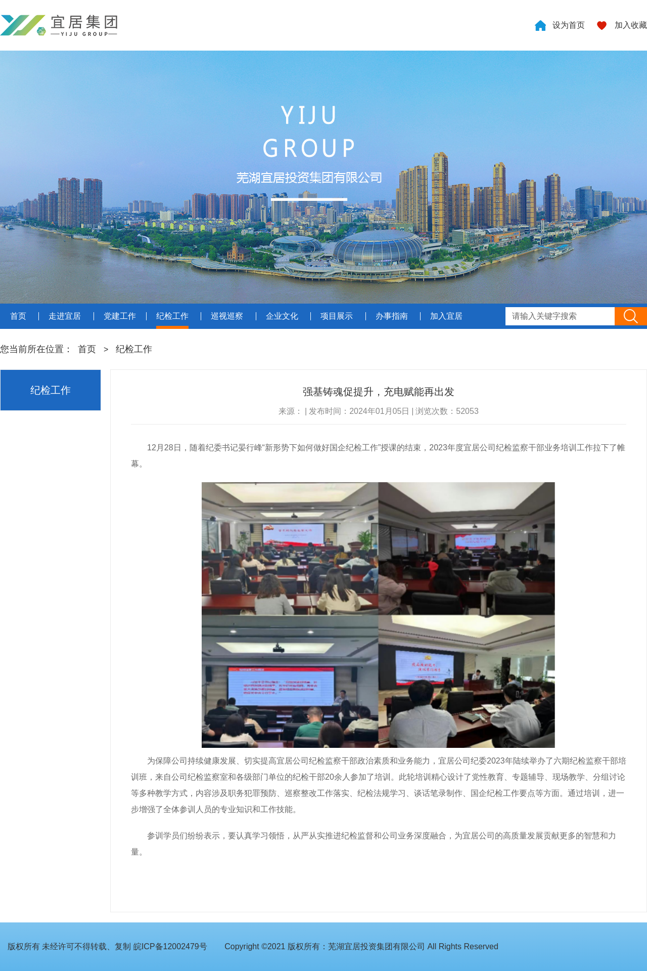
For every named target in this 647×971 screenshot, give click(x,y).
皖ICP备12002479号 (170, 946)
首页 (87, 349)
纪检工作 (134, 349)
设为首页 (568, 25)
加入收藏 (631, 25)
